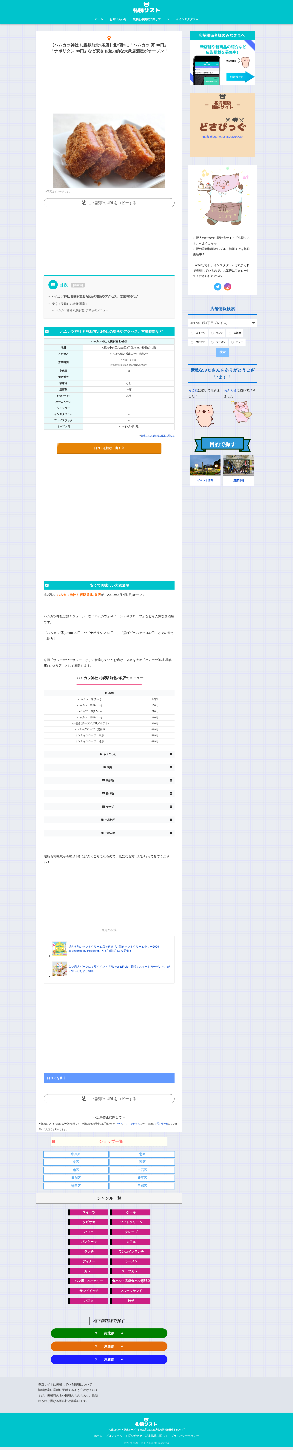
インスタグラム (187, 19)
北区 (142, 1154)
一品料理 (110, 819)
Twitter (118, 1123)
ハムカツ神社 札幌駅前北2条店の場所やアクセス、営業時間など (95, 296)
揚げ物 (110, 793)
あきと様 (230, 391)
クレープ (131, 1233)
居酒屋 (240, 333)
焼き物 (110, 780)
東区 (76, 1162)
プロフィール (114, 1438)
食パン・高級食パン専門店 (131, 1283)
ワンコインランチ (131, 1253)
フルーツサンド (131, 1293)
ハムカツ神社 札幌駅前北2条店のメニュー (81, 310)
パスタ (89, 1303)
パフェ (89, 1233)
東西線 (109, 1349)
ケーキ (131, 1213)
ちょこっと (109, 754)
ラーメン (131, 1263)
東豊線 (109, 1362)
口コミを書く (56, 1078)
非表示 (78, 285)
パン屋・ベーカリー (89, 1283)
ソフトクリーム (131, 1223)
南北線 (109, 1335)
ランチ (89, 1253)
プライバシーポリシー (185, 1438)
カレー (89, 1273)
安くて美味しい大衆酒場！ (70, 303)
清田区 (76, 1186)
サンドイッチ (88, 1293)
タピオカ (89, 1223)
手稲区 (142, 1186)
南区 (76, 1170)
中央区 (76, 1154)
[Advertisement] (109, 84)
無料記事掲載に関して (147, 19)
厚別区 (76, 1178)
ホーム (99, 19)
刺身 (109, 767)
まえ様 (193, 391)
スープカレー (131, 1273)
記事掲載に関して (156, 1438)
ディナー (89, 1263)
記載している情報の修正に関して (158, 435)
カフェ (131, 1243)
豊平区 (142, 1178)
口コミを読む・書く (109, 447)
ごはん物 (110, 833)
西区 (142, 1162)
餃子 (131, 1303)
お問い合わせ (118, 19)
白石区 (142, 1170)
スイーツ (89, 1213)
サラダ (110, 806)
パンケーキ (89, 1243)
